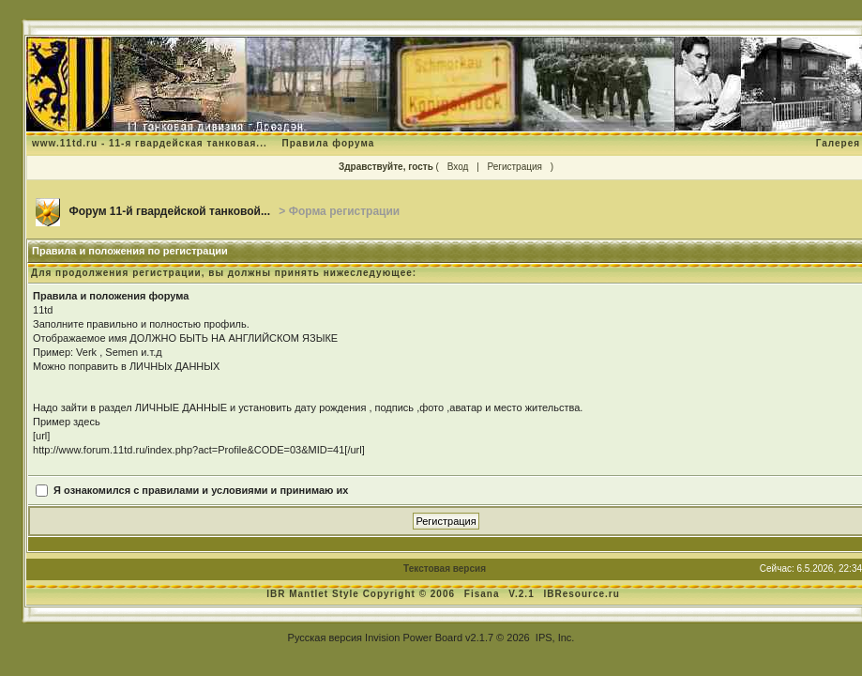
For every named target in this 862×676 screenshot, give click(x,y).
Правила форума (327, 143)
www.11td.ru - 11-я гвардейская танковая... (149, 143)
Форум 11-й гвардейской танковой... (169, 211)
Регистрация (515, 166)
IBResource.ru (582, 594)
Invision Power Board (413, 637)
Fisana (483, 594)
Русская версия (325, 637)
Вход (458, 166)
